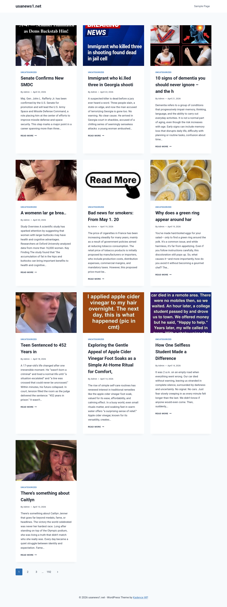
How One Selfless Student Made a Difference (172, 352)
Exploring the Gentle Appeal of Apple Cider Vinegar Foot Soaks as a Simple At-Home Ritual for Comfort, (112, 358)
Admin (26, 92)
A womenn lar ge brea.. (43, 212)
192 (49, 571)
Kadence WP (140, 597)
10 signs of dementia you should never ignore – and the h (180, 85)
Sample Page (202, 6)
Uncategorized (29, 72)
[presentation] (46, 45)
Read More (29, 135)
